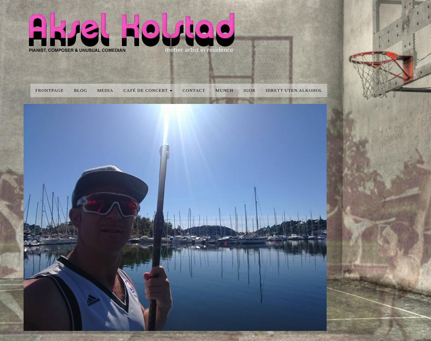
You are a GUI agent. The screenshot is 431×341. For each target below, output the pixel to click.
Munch (224, 90)
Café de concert (147, 90)
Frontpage (49, 90)
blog (80, 90)
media (105, 90)
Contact (194, 90)
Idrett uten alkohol (294, 90)
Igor (249, 90)
